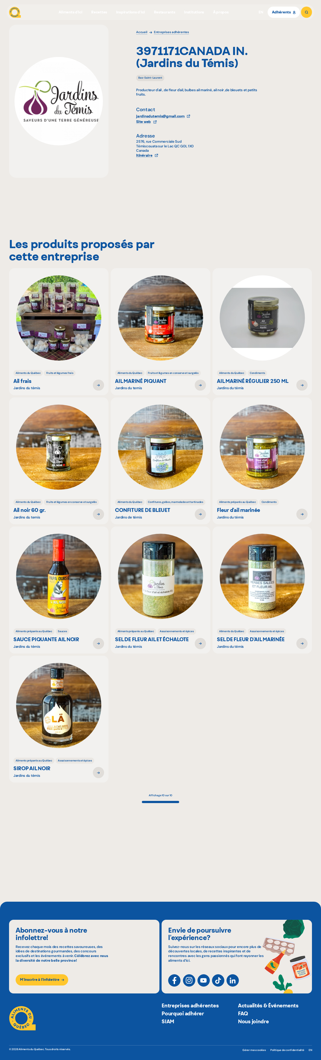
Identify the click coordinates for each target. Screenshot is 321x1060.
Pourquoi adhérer (183, 1027)
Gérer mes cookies (254, 1050)
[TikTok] (218, 985)
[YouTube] (203, 985)
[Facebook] (174, 985)
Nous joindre (253, 1035)
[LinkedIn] (233, 985)
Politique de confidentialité (287, 1050)
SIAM (168, 1035)
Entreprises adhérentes (190, 1019)
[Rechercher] (306, 12)
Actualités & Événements (268, 1019)
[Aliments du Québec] (15, 12)
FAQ (243, 1027)
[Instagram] (189, 985)
